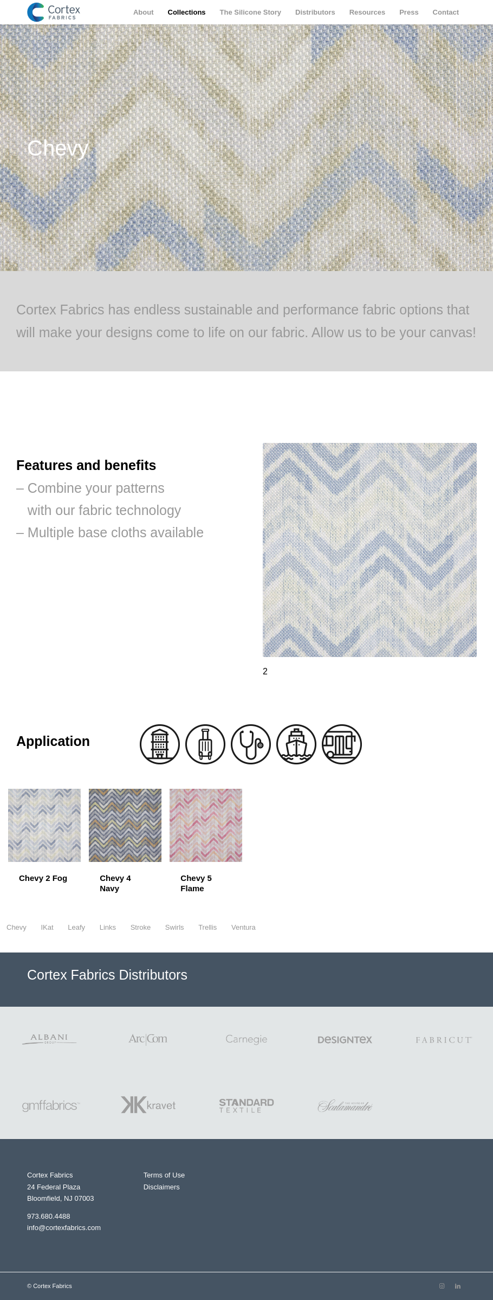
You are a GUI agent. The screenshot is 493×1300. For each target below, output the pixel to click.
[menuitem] (143, 12)
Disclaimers (162, 1187)
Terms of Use (164, 1175)
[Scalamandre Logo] (345, 1106)
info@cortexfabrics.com (64, 1228)
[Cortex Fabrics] (53, 12)
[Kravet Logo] (148, 1106)
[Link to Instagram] (441, 1286)
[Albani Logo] (49, 1040)
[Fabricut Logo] (444, 1040)
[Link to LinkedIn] (458, 1286)
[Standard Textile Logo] (246, 1106)
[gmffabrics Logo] (49, 1106)
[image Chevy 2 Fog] (48, 845)
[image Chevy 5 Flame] (210, 850)
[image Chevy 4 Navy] (129, 850)
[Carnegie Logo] (246, 1040)
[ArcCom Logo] (148, 1040)
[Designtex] (345, 1040)
